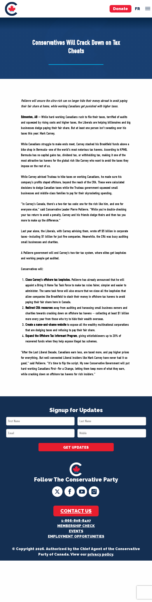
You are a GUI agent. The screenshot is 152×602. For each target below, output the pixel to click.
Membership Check (76, 526)
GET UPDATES (76, 447)
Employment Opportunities (76, 536)
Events (76, 531)
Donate (120, 8)
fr (137, 8)
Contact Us (76, 511)
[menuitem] (11, 9)
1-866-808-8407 (76, 521)
